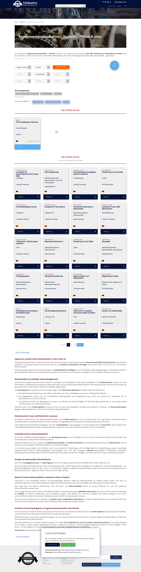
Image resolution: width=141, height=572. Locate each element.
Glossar (44, 562)
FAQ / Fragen (45, 560)
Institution (43, 76)
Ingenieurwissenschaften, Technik (24, 63)
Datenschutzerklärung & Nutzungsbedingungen (67, 561)
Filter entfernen (19, 92)
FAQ (125, 6)
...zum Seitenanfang (22, 348)
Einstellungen (52, 544)
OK (68, 544)
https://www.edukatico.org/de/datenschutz (75, 550)
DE (109, 2)
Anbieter (24, 76)
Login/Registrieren (120, 2)
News (43, 558)
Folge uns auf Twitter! (111, 564)
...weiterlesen (109, 51)
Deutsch (43, 63)
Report (119, 6)
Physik (78, 512)
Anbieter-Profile (46, 563)
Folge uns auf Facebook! (91, 564)
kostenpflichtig (43, 70)
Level (62, 70)
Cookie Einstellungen (66, 563)
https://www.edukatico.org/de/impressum (67, 552)
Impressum (64, 558)
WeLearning (111, 6)
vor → (80, 340)
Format (62, 76)
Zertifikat (24, 70)
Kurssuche (102, 6)
